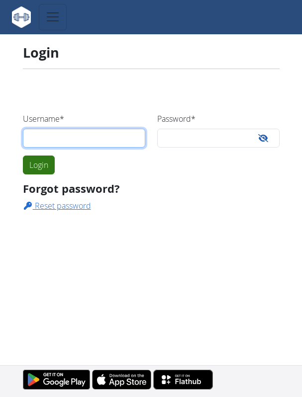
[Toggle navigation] (53, 17)
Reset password (57, 205)
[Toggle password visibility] (263, 138)
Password (176, 118)
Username (43, 118)
